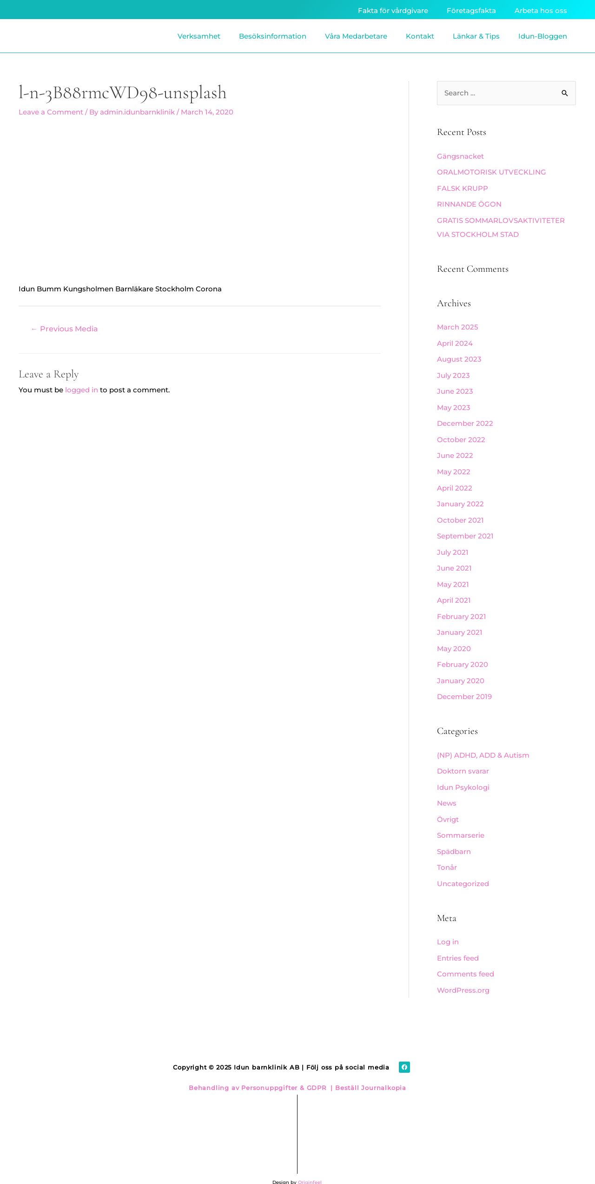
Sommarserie (460, 823)
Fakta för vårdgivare (393, 10)
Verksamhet (199, 36)
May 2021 (453, 576)
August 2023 (459, 356)
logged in (81, 389)
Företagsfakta (471, 10)
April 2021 (454, 592)
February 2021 (461, 608)
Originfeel (310, 1167)
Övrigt (448, 807)
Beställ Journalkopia (369, 1072)
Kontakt (420, 36)
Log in (448, 928)
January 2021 (460, 623)
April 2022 (454, 482)
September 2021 (465, 529)
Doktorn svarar (463, 760)
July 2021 (453, 545)
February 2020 (462, 655)
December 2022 (465, 419)
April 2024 (455, 340)
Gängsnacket (460, 156)
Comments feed (465, 959)
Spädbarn (454, 838)
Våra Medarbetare (356, 36)
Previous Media (64, 328)
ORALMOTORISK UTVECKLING (491, 172)
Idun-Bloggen (542, 36)
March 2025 (457, 325)
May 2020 (454, 639)
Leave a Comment (51, 112)
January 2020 (460, 670)
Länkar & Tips (476, 36)
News (446, 791)
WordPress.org (463, 975)
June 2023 (455, 388)
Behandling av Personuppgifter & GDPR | (261, 1072)
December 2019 (464, 686)
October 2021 (460, 514)
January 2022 (460, 498)
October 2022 (461, 435)
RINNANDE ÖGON (469, 203)
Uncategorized (463, 870)
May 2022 (453, 466)
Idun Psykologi (463, 776)
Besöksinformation (272, 36)
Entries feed (458, 944)
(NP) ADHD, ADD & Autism (483, 744)
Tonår (447, 854)
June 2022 (455, 451)
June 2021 (454, 561)
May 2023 (453, 403)
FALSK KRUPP (462, 187)
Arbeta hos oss (541, 10)
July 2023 (453, 372)
